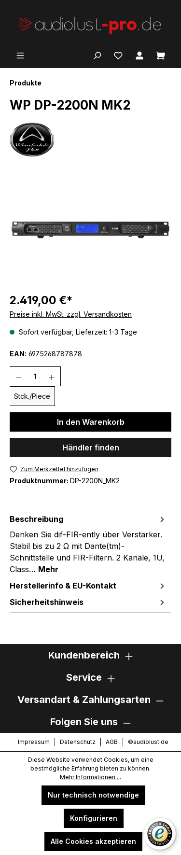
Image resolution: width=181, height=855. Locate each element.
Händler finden (90, 447)
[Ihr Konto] (139, 54)
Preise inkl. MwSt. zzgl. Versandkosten (71, 314)
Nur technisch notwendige (93, 795)
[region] (90, 230)
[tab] (88, 544)
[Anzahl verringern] (18, 376)
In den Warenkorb (91, 422)
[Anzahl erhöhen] (51, 376)
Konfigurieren (93, 818)
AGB (112, 741)
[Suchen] (97, 54)
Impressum (34, 741)
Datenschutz (78, 741)
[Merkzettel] (118, 54)
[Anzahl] (35, 376)
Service (84, 677)
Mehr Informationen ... (90, 777)
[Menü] (20, 54)
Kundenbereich (84, 655)
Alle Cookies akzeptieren (93, 841)
